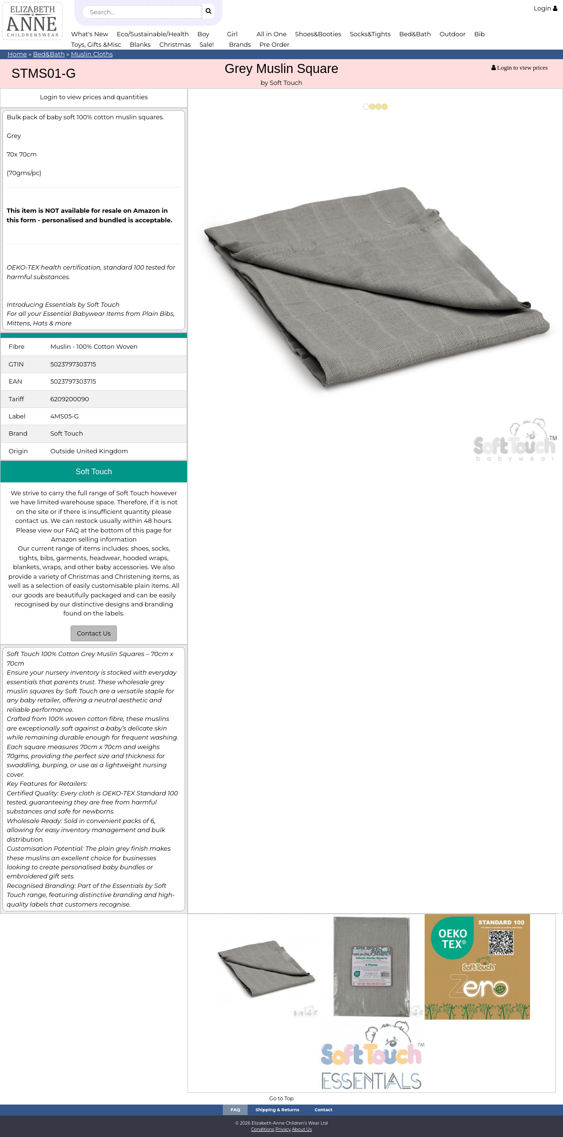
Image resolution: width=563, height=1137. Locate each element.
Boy (203, 34)
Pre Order (275, 44)
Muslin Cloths (92, 54)
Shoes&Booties (318, 34)
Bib (479, 34)
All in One (272, 34)
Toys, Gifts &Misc (96, 44)
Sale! (206, 44)
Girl (232, 34)
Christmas (175, 44)
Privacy (283, 1129)
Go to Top (281, 1098)
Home (17, 54)
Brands (240, 44)
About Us (302, 1129)
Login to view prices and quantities (94, 97)
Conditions (262, 1129)
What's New (89, 34)
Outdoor (452, 34)
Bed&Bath (415, 34)
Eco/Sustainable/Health (153, 34)
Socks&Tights (370, 34)
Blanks (140, 44)
